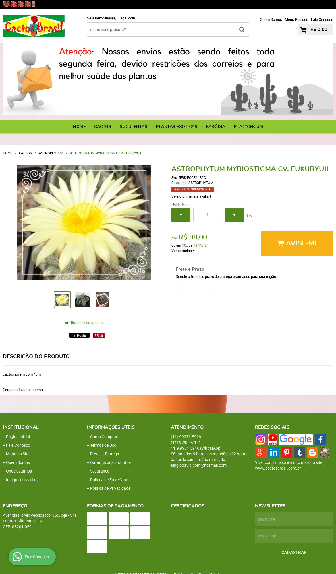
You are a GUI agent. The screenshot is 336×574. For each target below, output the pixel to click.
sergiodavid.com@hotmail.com (199, 465)
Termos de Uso (103, 445)
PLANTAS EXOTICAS (176, 127)
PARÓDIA (215, 127)
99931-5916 (220, 4)
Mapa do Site (17, 453)
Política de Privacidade (110, 488)
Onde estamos (19, 471)
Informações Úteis (111, 427)
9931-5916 (316, 4)
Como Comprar (103, 436)
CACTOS (102, 127)
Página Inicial (18, 436)
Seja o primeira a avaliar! (191, 196)
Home (79, 127)
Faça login (126, 18)
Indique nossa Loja (23, 479)
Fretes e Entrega (104, 453)
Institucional (21, 427)
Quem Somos (271, 19)
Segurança (99, 471)
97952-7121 (268, 4)
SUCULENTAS (133, 127)
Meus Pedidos (296, 19)
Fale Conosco (322, 19)
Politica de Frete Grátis (110, 479)
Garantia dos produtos (110, 462)
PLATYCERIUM (248, 127)
